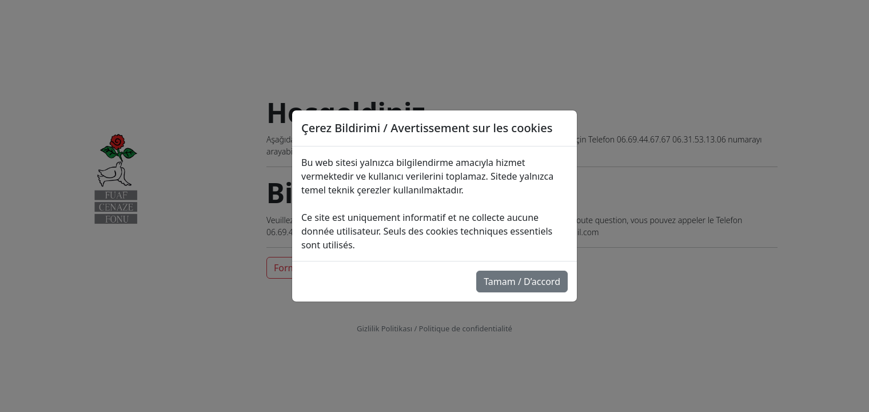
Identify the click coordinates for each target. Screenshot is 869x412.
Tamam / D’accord (522, 281)
